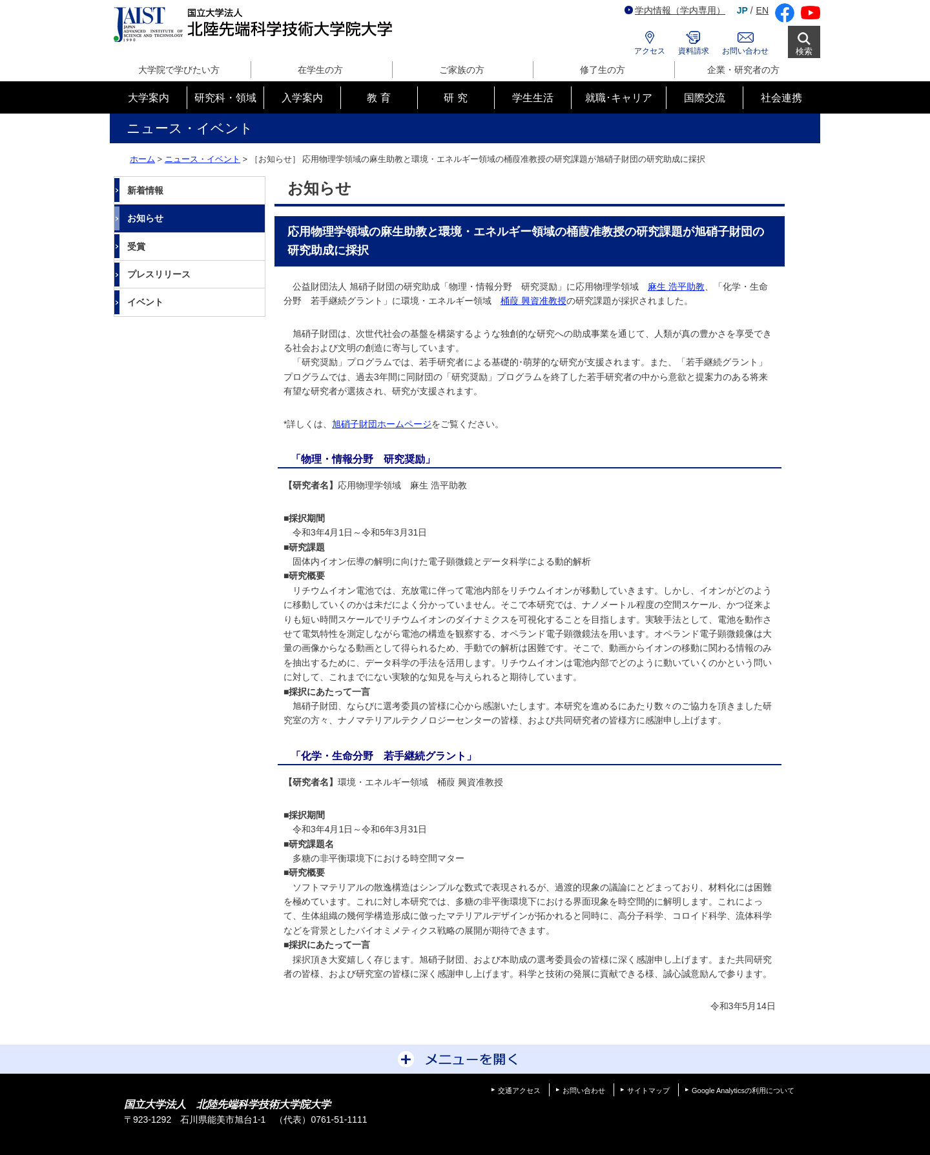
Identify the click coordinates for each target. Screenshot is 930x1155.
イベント (145, 302)
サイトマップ (648, 1090)
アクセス (649, 50)
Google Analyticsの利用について (743, 1090)
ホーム (142, 159)
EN (762, 10)
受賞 (136, 246)
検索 (804, 51)
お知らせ (145, 218)
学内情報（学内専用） (675, 10)
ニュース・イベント (202, 159)
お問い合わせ (745, 50)
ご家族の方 (461, 70)
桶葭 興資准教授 (533, 301)
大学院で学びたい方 (179, 70)
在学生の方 (320, 70)
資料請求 (693, 50)
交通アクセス (519, 1090)
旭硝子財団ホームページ (381, 424)
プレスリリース (159, 274)
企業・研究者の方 (743, 70)
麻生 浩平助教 (676, 286)
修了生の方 (602, 70)
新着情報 (145, 190)
